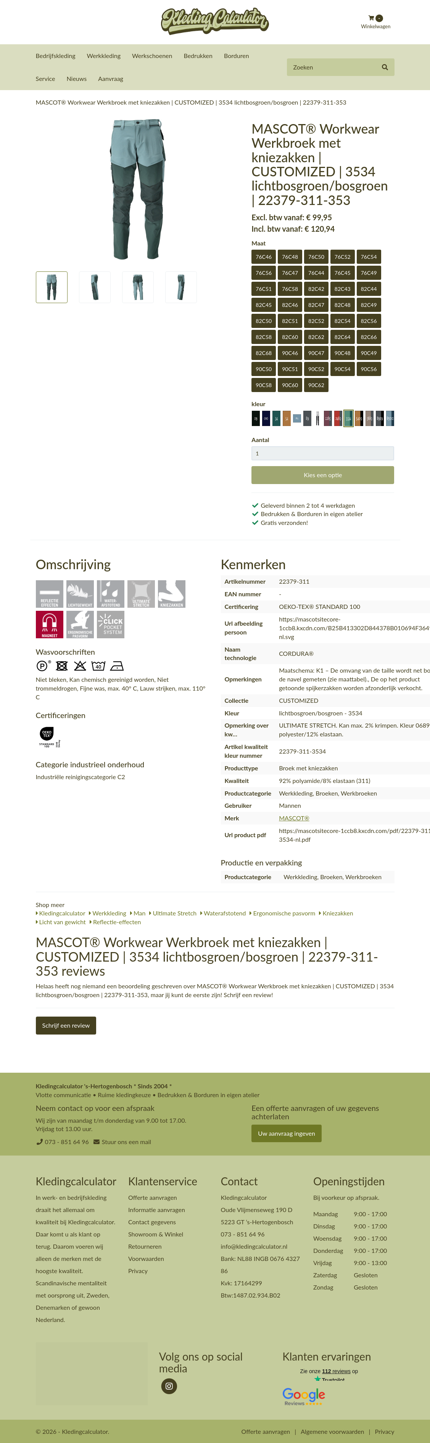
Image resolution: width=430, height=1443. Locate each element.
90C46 (290, 352)
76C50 (316, 256)
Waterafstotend (223, 912)
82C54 (343, 320)
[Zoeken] (385, 67)
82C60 (290, 336)
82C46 (290, 304)
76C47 (290, 272)
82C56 (369, 320)
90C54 (343, 368)
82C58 (264, 336)
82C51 (290, 320)
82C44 (369, 288)
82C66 (369, 336)
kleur (258, 403)
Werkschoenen (152, 55)
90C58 (264, 384)
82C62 (316, 336)
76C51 (264, 288)
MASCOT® (294, 817)
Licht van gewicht (61, 921)
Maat (258, 242)
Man (138, 912)
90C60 (290, 384)
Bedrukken (198, 55)
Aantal (260, 439)
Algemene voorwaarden (332, 1431)
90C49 (369, 352)
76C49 (369, 272)
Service (45, 78)
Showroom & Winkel (155, 1233)
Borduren (236, 55)
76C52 (343, 256)
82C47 (316, 304)
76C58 (290, 288)
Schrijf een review (66, 1024)
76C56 (264, 272)
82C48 (343, 304)
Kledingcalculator (60, 912)
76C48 (290, 256)
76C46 (264, 256)
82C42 (316, 288)
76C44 (316, 272)
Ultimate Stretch (172, 912)
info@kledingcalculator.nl (254, 1245)
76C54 (369, 256)
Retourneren (145, 1245)
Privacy (138, 1270)
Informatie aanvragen (156, 1209)
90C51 (290, 368)
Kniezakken (336, 912)
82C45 (264, 304)
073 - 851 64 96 (67, 1141)
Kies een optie (323, 474)
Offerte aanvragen (152, 1197)
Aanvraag (110, 78)
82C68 (264, 352)
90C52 (316, 368)
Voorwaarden (146, 1258)
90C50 (264, 368)
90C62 (316, 384)
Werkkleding (104, 55)
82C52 (316, 320)
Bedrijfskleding (56, 55)
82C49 (369, 304)
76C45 (343, 272)
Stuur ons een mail (126, 1141)
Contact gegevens (152, 1221)
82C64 (343, 336)
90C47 (316, 352)
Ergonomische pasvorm (282, 912)
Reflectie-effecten (115, 921)
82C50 (264, 320)
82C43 (343, 288)
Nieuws (76, 78)
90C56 (369, 368)
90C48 (343, 352)
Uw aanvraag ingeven (286, 1132)
